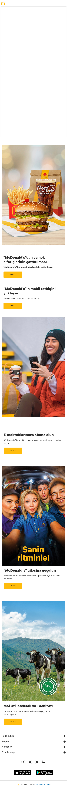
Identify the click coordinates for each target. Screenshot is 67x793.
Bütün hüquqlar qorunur (42, 785)
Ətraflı (12, 274)
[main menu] (9, 3)
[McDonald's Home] (3, 3)
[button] (34, 736)
